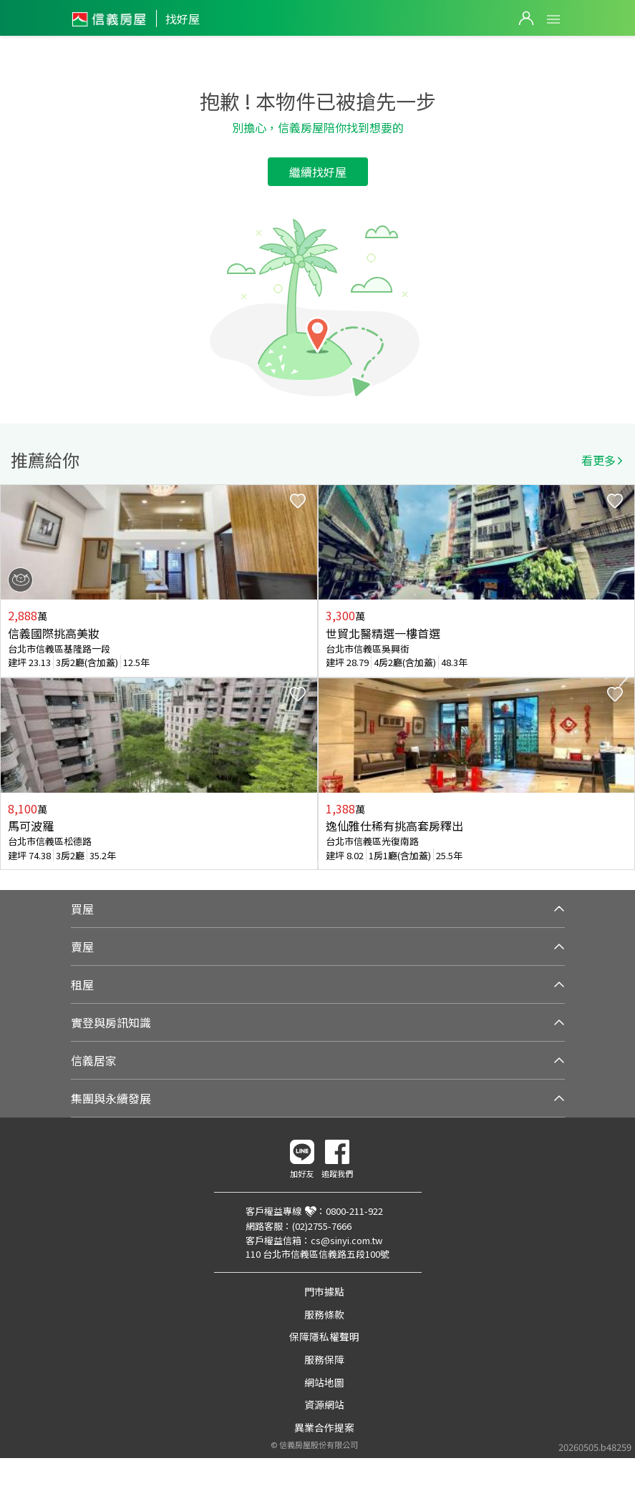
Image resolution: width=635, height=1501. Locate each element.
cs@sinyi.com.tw (346, 1240)
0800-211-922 (354, 1211)
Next (623, 677)
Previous (11, 677)
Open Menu (553, 19)
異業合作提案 (324, 1427)
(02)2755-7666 (322, 1226)
